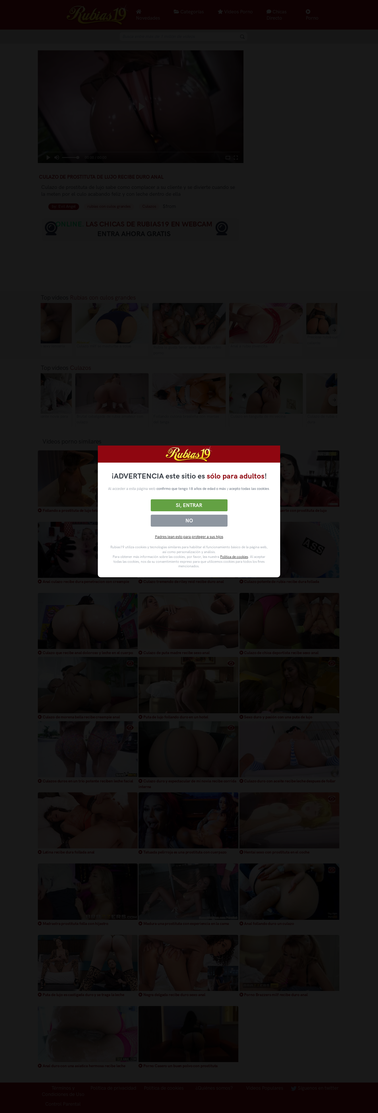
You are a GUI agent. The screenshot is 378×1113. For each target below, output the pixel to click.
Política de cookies (234, 557)
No (189, 521)
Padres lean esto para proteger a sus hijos (189, 537)
